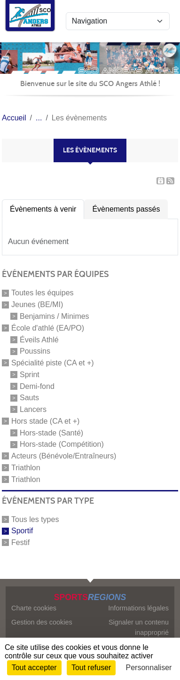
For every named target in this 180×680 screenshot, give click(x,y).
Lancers (33, 409)
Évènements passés (126, 209)
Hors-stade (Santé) (51, 432)
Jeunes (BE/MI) (37, 304)
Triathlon (25, 468)
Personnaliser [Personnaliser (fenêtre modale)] (149, 668)
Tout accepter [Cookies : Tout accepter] (34, 668)
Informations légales (138, 608)
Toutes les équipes (42, 293)
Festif (20, 542)
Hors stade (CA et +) (45, 421)
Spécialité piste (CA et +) (52, 363)
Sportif (22, 531)
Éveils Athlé (39, 339)
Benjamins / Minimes (54, 316)
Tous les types (35, 519)
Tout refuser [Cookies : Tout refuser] (91, 668)
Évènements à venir (43, 209)
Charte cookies (33, 608)
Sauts (29, 398)
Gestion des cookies (41, 622)
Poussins (35, 351)
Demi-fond (37, 386)
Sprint (29, 375)
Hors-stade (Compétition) (62, 444)
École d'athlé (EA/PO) (47, 328)
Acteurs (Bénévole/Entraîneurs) (63, 456)
